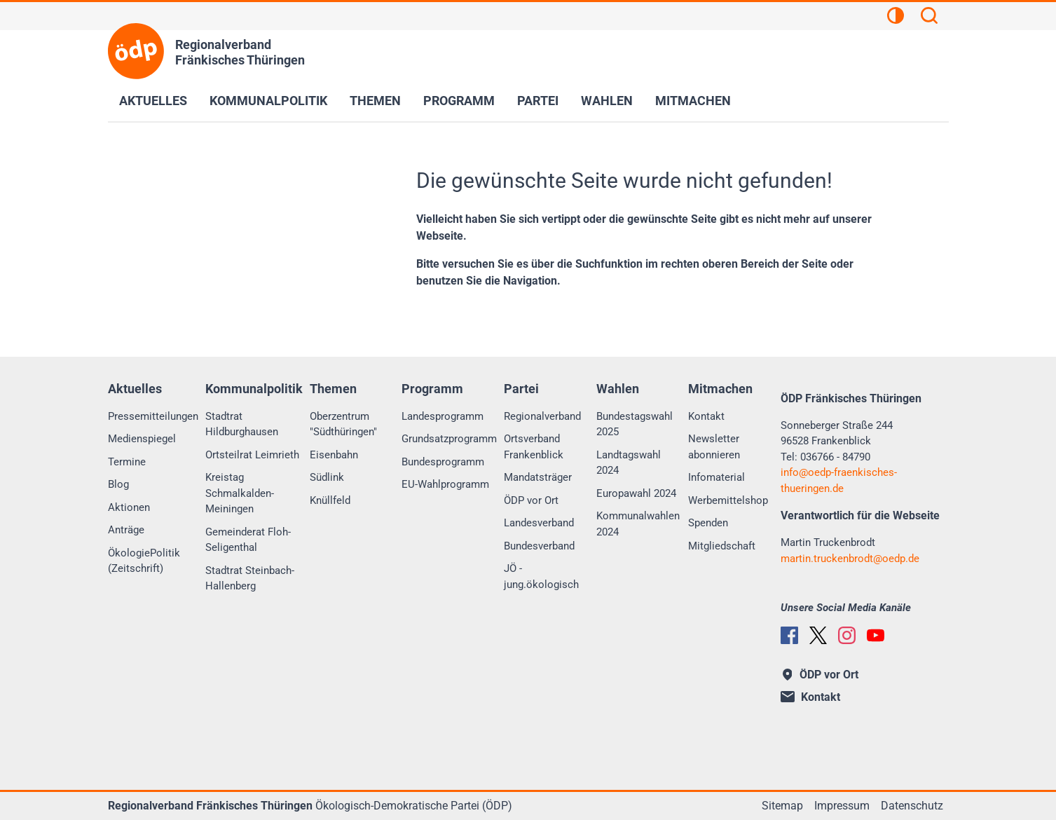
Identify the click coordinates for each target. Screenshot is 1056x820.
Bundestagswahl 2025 (634, 424)
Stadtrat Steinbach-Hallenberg (249, 578)
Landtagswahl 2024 (628, 463)
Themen (375, 100)
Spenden (708, 523)
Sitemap (782, 805)
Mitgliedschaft (721, 546)
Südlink (327, 477)
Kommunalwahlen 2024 (638, 524)
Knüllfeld (330, 500)
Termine (127, 462)
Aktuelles (153, 100)
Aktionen (129, 507)
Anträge (126, 530)
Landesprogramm (443, 416)
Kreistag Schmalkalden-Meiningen (239, 493)
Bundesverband (539, 546)
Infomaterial (716, 477)
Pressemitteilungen (153, 416)
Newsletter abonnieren (714, 446)
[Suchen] (929, 18)
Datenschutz (912, 805)
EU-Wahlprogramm (445, 484)
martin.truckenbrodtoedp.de (850, 558)
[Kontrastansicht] (896, 18)
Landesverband (539, 523)
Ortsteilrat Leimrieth (252, 455)
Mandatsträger (538, 477)
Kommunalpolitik (268, 100)
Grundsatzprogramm (449, 438)
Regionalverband (542, 416)
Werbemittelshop (728, 500)
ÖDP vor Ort (531, 500)
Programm (459, 100)
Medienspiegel (142, 438)
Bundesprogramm (443, 462)
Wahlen (607, 100)
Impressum (842, 805)
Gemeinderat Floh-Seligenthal (248, 540)
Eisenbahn (334, 455)
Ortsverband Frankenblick (533, 446)
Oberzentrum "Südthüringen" (343, 424)
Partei (537, 100)
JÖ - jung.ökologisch (541, 576)
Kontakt (706, 416)
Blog (118, 484)
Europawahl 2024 (636, 493)
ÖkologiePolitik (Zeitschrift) (144, 561)
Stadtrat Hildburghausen (241, 424)
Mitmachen (693, 100)
